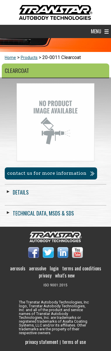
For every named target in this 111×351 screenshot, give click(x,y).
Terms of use (74, 341)
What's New (65, 275)
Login (54, 268)
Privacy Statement (41, 341)
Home (10, 57)
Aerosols (17, 268)
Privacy (45, 275)
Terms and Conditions (81, 268)
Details (21, 192)
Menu (96, 31)
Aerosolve (37, 268)
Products (29, 57)
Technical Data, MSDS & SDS (43, 213)
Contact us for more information (46, 173)
